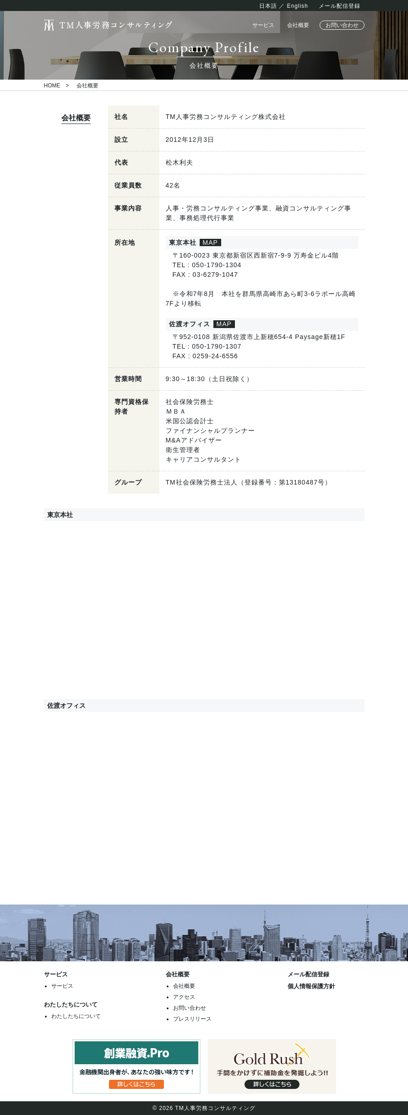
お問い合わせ (342, 25)
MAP (210, 242)
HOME (52, 85)
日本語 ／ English (283, 6)
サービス (263, 25)
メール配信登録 (339, 6)
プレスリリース (192, 1019)
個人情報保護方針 (311, 986)
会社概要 (298, 25)
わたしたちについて (76, 1016)
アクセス (184, 997)
